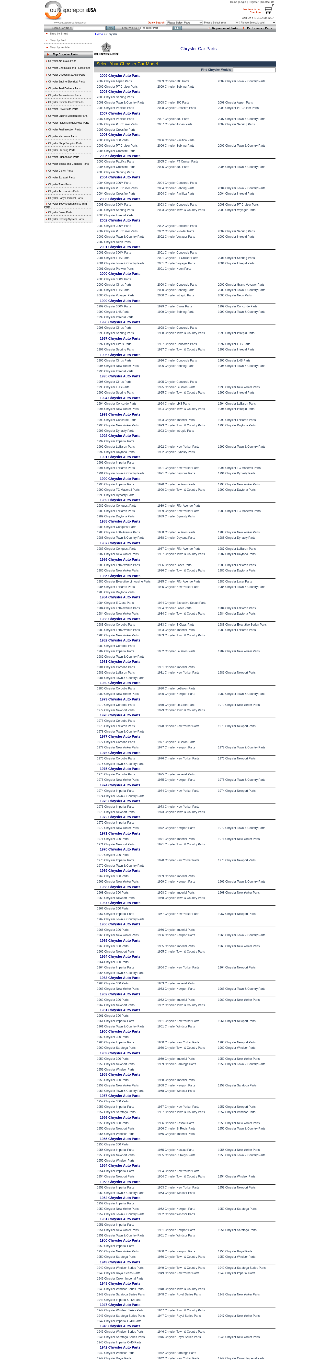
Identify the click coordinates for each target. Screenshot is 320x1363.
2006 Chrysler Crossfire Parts (116, 151)
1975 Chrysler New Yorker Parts (118, 779)
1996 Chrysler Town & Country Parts (241, 366)
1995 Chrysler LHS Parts (113, 387)
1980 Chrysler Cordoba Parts (116, 688)
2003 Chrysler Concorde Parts (177, 204)
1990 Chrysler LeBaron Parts (176, 484)
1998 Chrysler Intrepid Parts (236, 333)
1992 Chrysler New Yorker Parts (178, 446)
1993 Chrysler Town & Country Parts (181, 425)
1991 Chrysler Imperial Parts (115, 462)
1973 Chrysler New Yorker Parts (178, 806)
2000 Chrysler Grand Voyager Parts (241, 284)
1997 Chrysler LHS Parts (234, 344)
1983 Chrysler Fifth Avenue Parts (118, 630)
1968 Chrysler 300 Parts (112, 892)
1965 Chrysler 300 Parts (112, 946)
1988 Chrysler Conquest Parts (116, 527)
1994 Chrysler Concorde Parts (116, 403)
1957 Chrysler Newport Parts (237, 1106)
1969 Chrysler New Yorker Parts (118, 881)
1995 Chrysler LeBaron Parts (176, 387)
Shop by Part (58, 40)
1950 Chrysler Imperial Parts (115, 1246)
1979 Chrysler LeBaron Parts (176, 705)
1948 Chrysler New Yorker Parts (239, 1294)
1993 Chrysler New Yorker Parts (118, 425)
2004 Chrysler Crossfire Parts (116, 193)
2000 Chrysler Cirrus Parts (114, 284)
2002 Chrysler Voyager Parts (176, 236)
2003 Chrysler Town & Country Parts (181, 210)
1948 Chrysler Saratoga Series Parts (121, 1294)
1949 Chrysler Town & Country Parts (181, 1268)
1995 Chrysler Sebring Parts (115, 392)
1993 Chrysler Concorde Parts (116, 420)
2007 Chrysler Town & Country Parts (241, 119)
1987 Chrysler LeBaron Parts (237, 548)
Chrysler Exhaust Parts (61, 177)
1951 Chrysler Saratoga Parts (237, 1230)
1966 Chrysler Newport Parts (176, 935)
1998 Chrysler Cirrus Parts (114, 327)
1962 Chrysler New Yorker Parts (239, 1000)
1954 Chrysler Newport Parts (116, 1176)
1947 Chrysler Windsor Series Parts (120, 1310)
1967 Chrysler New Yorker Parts (178, 914)
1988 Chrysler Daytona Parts (176, 537)
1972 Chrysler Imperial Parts (115, 822)
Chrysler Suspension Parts (63, 156)
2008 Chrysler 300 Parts (173, 102)
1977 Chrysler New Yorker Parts (118, 747)
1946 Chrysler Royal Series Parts (179, 1337)
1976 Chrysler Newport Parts (237, 758)
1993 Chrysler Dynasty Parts (115, 430)
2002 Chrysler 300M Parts (114, 226)
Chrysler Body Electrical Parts (65, 198)
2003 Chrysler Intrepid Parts (115, 215)
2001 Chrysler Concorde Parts (177, 252)
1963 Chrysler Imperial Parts (175, 983)
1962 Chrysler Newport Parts (116, 1005)
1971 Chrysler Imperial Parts (175, 839)
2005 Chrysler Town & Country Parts (241, 167)
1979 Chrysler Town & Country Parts (181, 710)
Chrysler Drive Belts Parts (63, 108)
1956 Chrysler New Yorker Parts (239, 1123)
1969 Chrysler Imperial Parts (175, 876)
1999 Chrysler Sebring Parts (175, 312)
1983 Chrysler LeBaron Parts (237, 630)
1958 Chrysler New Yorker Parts (118, 1085)
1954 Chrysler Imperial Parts (115, 1171)
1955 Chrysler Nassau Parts (175, 1150)
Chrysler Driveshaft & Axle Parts (66, 74)
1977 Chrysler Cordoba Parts (116, 742)
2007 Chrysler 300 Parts (173, 119)
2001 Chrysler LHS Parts (113, 258)
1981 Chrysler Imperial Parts (175, 667)
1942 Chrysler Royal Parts (114, 1358)
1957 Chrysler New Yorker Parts (178, 1106)
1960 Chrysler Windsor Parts (236, 1047)
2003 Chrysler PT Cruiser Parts (238, 204)
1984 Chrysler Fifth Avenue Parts (118, 608)
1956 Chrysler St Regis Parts (176, 1128)
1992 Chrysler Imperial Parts (115, 441)
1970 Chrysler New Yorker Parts (178, 860)
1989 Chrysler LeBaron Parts (116, 511)
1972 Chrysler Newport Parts (176, 828)
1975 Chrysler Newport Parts (176, 779)
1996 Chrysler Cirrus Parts (114, 360)
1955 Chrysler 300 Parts (112, 1144)
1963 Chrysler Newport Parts (176, 988)
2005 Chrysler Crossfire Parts (116, 167)
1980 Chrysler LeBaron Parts (176, 688)
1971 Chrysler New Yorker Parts (239, 839)
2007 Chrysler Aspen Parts (174, 124)
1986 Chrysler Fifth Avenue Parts (118, 565)
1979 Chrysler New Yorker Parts (239, 705)
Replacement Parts (225, 28)
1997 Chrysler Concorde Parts (177, 344)
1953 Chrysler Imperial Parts (115, 1187)
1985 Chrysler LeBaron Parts (116, 587)
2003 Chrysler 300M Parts (114, 204)
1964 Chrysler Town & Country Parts (120, 973)
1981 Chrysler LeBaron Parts (116, 672)
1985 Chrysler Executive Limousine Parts (123, 581)
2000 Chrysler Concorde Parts (177, 284)
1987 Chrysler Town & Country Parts (181, 554)
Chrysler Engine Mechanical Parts (68, 115)
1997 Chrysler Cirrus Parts (114, 344)
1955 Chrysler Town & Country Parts (241, 1155)
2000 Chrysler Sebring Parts (175, 290)
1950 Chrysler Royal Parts (235, 1251)
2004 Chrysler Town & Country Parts (241, 188)
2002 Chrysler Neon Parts (114, 242)
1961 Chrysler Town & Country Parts (120, 1026)
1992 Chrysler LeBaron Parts (116, 446)
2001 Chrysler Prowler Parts (115, 268)
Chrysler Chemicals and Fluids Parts (69, 67)
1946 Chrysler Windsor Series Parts (120, 1331)
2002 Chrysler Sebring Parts (236, 231)
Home (233, 2)
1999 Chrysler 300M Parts (114, 306)
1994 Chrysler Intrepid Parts (236, 409)
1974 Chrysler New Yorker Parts (178, 790)
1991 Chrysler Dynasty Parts (236, 473)
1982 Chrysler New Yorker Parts (239, 651)
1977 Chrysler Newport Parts (176, 747)
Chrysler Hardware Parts (62, 136)
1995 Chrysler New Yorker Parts (239, 387)
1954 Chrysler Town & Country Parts (181, 1176)
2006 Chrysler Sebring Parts (175, 145)
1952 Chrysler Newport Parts (176, 1209)
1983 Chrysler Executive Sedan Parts (242, 624)
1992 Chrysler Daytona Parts (116, 452)
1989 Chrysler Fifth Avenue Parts (178, 505)
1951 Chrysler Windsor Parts (176, 1235)
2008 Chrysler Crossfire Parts (176, 108)
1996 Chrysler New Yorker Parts (118, 366)
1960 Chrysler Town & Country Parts (181, 1047)
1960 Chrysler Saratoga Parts (116, 1047)
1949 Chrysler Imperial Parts (236, 1273)
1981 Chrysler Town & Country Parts (120, 678)
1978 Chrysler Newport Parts (237, 726)
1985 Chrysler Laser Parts (235, 581)
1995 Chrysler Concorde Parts (177, 382)
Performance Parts (259, 28)
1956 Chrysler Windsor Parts (115, 1134)
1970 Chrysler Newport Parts (237, 860)
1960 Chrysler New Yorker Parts (178, 1042)
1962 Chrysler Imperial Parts (175, 1000)
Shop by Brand (59, 33)
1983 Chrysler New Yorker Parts (118, 635)
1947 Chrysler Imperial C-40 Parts (119, 1321)
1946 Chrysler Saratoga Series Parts (121, 1337)
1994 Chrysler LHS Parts (173, 403)
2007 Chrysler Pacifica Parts (115, 119)
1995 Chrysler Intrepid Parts (236, 392)
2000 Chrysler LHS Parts (113, 290)
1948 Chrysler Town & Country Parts (181, 1289)
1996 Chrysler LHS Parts (234, 360)
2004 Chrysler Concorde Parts (177, 183)
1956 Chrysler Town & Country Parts (241, 1128)
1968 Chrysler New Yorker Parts (239, 892)
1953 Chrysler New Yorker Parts (178, 1187)
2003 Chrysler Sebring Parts (115, 210)
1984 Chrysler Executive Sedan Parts (181, 603)
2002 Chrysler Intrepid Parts (236, 236)
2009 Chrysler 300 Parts (173, 81)
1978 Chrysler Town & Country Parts (120, 731)
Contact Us (267, 2)
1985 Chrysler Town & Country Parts (241, 587)
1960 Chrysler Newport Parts (237, 1042)
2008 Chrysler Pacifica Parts (115, 108)
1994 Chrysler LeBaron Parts (237, 403)
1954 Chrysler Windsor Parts (236, 1176)
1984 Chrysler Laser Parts (174, 608)
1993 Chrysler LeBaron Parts (237, 420)
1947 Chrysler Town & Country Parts (181, 1310)
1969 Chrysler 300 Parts (112, 876)
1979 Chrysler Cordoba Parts (116, 705)
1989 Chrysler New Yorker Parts (178, 511)
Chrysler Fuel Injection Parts (64, 129)
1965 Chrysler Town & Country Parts (181, 951)
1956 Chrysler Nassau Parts (175, 1123)
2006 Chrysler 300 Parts (112, 140)
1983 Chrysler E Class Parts (175, 624)
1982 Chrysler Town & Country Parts (120, 656)
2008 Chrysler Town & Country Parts (120, 102)
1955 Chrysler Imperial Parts (115, 1150)
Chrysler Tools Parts (59, 184)
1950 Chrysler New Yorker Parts (118, 1251)
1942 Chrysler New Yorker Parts (178, 1358)
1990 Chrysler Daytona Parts (237, 489)
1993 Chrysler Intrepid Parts (175, 430)
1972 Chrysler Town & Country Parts (241, 828)
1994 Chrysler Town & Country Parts (181, 409)
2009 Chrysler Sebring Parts (175, 86)
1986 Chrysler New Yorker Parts (118, 570)
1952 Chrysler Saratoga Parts (237, 1209)
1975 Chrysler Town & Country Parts (241, 779)
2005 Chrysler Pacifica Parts (115, 161)
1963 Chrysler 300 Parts (112, 983)
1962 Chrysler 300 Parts (112, 1000)
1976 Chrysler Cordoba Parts (116, 758)
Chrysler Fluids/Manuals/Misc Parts (68, 122)
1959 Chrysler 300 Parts (112, 1058)
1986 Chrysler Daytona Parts (237, 570)
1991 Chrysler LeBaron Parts (116, 468)
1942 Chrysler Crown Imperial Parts (241, 1358)
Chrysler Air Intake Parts (62, 60)
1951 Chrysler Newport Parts (176, 1230)
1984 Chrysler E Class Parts (115, 603)
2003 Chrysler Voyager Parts (236, 210)
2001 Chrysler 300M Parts (114, 252)
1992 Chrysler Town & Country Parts (241, 446)
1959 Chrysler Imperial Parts (175, 1058)
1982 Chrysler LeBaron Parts (176, 651)
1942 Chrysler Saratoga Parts (176, 1353)
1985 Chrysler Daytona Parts (116, 592)
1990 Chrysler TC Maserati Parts (118, 489)
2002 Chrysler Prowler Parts (175, 231)
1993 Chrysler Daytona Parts (237, 425)
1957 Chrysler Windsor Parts (236, 1112)
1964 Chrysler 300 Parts (112, 962)
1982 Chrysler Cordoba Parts (116, 646)
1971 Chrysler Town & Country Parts (181, 844)
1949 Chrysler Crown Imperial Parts (120, 1278)
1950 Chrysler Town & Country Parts (181, 1256)
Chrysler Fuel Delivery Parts (64, 88)
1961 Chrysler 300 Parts (112, 1015)
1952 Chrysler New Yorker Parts (118, 1209)
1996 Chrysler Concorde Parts (177, 360)
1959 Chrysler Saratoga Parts (176, 1064)
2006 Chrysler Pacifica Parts (175, 140)
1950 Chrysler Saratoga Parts (116, 1256)
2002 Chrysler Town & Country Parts (120, 236)
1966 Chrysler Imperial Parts (175, 930)
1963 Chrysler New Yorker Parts (118, 988)
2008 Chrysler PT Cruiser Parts (238, 108)
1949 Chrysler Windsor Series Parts (120, 1268)
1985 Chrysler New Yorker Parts (178, 587)
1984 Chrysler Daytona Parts (237, 613)
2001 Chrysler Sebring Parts (236, 258)
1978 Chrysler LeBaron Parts (116, 726)
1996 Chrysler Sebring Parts (175, 366)
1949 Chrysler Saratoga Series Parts (242, 1268)
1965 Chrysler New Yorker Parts (239, 946)
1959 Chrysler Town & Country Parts (241, 1064)
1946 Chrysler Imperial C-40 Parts (119, 1342)
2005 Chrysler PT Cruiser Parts (177, 161)
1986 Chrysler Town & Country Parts (181, 570)
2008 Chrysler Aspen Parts (235, 102)
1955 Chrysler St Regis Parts (176, 1155)
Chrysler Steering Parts (61, 150)
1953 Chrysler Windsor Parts (176, 1193)
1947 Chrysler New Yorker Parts (239, 1315)
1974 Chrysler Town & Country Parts (120, 796)
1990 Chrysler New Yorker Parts (239, 484)
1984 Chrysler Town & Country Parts (181, 613)
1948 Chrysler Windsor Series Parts (120, 1289)
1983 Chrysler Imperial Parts (175, 630)
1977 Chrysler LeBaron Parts (176, 742)
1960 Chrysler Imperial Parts (115, 1042)
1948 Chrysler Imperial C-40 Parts (119, 1300)
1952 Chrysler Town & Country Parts (120, 1214)
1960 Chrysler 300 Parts (112, 1037)
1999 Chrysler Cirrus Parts (174, 306)
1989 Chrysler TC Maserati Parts (239, 511)
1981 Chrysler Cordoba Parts (116, 667)
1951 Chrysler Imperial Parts (115, 1224)
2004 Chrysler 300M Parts (114, 183)
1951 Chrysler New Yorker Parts (118, 1230)
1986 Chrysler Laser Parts (174, 565)
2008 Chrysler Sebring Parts (115, 97)
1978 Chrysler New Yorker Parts (178, 726)
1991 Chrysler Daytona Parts (176, 473)
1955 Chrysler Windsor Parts (115, 1160)
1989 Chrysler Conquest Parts (116, 505)
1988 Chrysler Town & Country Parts (120, 537)
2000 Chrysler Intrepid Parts (175, 295)
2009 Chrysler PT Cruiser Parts (117, 86)
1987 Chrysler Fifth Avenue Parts (178, 548)
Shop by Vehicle (60, 47)
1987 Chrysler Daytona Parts (237, 554)
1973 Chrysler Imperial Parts (115, 806)
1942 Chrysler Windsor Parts (115, 1353)
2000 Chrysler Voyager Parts (115, 295)
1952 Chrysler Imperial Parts (115, 1203)
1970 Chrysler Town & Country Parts (120, 865)
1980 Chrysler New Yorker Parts (118, 694)
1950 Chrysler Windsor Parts (236, 1256)
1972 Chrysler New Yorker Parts (118, 828)
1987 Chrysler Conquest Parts (116, 548)
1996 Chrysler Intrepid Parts (115, 371)
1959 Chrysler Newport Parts (116, 1064)
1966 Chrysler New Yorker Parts (118, 935)
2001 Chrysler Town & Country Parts (120, 263)
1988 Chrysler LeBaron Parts (176, 532)
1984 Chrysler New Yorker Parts (118, 613)
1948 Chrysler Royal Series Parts (179, 1294)
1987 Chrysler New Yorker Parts (118, 554)
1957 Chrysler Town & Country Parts (181, 1112)
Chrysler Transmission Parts (64, 95)
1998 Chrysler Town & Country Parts (181, 333)
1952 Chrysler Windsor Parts (176, 1214)
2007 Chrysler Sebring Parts (236, 124)
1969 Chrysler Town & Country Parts (241, 881)
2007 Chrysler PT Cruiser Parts (117, 124)
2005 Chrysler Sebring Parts (115, 172)
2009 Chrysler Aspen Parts (114, 81)
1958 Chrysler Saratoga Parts (237, 1085)
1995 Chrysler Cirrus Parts (114, 382)
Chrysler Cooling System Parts (66, 219)
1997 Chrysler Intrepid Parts (236, 349)
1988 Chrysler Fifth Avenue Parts (118, 532)
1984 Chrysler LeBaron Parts (237, 608)
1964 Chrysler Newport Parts (237, 967)
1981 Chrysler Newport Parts (237, 672)
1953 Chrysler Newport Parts (237, 1187)
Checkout (252, 11)
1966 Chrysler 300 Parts (112, 930)
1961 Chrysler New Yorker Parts (178, 1021)
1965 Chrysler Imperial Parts (175, 946)
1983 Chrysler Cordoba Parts (116, 624)
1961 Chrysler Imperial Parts (115, 1021)
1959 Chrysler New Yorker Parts (239, 1058)
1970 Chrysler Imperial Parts (115, 860)
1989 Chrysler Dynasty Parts (176, 516)
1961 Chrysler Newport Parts (237, 1021)
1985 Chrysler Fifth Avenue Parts (178, 581)
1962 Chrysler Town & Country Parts (181, 1005)
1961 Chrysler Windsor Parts (176, 1026)
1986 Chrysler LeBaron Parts (237, 565)
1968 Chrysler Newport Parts (116, 898)
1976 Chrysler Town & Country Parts (120, 764)
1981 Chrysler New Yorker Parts (178, 672)
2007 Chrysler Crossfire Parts (116, 129)
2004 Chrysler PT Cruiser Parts (117, 188)
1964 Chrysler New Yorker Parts (178, 967)
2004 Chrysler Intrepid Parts (236, 193)
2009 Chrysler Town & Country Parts (241, 81)
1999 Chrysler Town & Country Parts (241, 312)
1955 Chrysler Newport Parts (116, 1155)
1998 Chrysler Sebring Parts (115, 333)
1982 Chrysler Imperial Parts (115, 651)
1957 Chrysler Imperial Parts (115, 1106)
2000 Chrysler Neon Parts (235, 295)
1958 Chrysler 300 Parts (112, 1080)
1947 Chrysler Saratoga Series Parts (121, 1315)
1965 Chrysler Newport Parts (116, 951)
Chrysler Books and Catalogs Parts (68, 163)
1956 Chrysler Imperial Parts (175, 1134)
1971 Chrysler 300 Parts (112, 839)
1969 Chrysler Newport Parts (176, 881)
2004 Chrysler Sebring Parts (175, 188)
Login (243, 2)
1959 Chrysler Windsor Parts (115, 1069)
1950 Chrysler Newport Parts (176, 1251)
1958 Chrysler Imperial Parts (175, 1080)
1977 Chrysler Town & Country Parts (241, 747)
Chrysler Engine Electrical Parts (66, 81)
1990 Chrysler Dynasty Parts (115, 495)
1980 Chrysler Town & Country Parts (241, 694)
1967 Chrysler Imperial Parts (115, 914)
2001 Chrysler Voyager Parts (176, 263)
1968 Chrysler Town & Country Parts (181, 898)
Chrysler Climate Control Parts (65, 102)
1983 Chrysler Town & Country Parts (181, 635)
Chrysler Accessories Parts (63, 191)
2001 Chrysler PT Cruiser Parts (177, 258)
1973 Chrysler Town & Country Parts (181, 812)
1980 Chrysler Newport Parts (176, 694)
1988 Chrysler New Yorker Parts (239, 532)
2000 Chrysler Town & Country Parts (241, 290)
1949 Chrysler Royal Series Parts (118, 1273)
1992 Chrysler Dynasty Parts (176, 452)
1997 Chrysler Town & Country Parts (181, 349)
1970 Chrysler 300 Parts (112, 855)
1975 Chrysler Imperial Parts (175, 774)
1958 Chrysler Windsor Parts (176, 1091)
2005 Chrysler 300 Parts (173, 167)
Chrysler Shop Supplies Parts (65, 143)
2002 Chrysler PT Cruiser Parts (117, 231)
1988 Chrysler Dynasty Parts (236, 537)
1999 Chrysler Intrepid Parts (115, 317)
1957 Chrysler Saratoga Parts (116, 1112)
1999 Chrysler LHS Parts (113, 312)
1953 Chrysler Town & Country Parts (120, 1193)
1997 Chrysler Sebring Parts (115, 349)
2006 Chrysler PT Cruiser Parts (117, 145)
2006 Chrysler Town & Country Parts (241, 145)
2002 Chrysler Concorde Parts (177, 226)
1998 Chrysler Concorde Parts (177, 327)
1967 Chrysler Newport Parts (237, 914)
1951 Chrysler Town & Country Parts (120, 1235)
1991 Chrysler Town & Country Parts (120, 473)
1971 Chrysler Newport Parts (116, 844)
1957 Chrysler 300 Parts (112, 1101)
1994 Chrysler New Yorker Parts (118, 409)
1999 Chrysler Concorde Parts (237, 306)
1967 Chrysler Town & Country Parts (120, 919)
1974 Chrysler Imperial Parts (115, 790)
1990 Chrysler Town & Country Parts (181, 489)
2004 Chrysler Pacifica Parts (175, 193)
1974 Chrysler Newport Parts (237, 790)
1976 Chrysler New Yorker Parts (178, 758)
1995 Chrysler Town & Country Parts (181, 392)
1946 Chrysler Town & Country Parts (181, 1331)
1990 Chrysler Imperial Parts (115, 484)
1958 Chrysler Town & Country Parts (120, 1091)
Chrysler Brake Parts (60, 212)
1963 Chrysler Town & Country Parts (241, 988)
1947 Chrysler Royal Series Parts (179, 1315)
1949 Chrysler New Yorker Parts (178, 1273)
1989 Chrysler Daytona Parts (116, 516)
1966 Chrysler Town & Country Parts (241, 935)
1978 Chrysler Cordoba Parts (116, 720)
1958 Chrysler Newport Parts (176, 1085)
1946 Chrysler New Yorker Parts (239, 1337)
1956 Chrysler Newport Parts (116, 1128)
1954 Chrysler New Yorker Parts (178, 1171)
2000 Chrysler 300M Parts (114, 279)
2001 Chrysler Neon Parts (174, 268)
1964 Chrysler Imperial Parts (115, 967)
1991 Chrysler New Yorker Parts (178, 468)
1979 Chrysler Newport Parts (116, 710)
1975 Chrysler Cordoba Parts (116, 774)
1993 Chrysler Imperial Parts (175, 420)
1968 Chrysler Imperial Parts (175, 892)
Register (254, 2)
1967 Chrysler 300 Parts (112, 908)
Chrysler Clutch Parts (60, 170)
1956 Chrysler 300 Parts (112, 1123)
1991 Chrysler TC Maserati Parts (239, 468)
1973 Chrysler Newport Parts (116, 812)
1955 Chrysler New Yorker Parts (239, 1150)
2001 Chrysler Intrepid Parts (236, 263)
